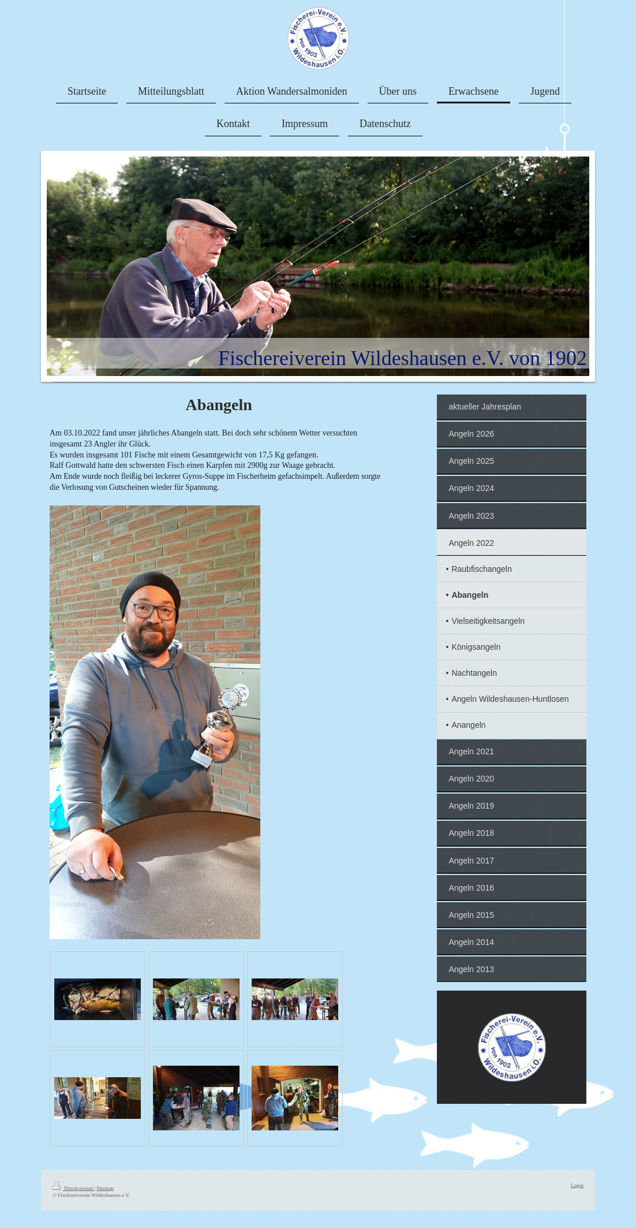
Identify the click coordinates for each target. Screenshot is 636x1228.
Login (577, 1185)
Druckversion (73, 1188)
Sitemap (105, 1188)
